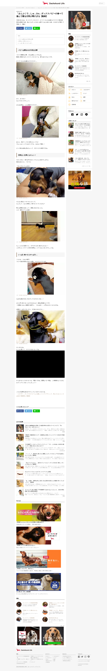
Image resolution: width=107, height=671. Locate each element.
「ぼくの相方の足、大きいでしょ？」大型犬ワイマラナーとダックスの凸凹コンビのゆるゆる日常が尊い (82, 159)
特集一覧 (62, 625)
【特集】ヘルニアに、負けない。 (23, 660)
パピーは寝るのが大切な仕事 (26, 39)
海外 (82, 101)
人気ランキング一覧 (86, 166)
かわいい (33, 7)
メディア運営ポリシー (67, 657)
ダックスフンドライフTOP (84, 661)
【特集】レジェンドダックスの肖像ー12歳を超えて (36, 657)
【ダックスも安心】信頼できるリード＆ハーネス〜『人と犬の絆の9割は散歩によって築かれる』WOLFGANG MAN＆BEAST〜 (82, 124)
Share (20, 28)
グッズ (83, 93)
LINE (36, 28)
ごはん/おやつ (85, 90)
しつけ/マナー (73, 93)
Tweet (28, 28)
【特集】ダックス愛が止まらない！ (36, 660)
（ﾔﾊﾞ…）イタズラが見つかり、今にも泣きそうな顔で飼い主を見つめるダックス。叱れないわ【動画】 (82, 150)
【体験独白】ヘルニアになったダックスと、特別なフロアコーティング (82, 141)
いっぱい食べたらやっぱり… (26, 43)
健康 (82, 97)
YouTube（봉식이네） (23, 95)
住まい (71, 97)
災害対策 (72, 104)
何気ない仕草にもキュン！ (25, 41)
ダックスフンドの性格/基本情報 (23, 657)
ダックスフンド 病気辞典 (22, 662)
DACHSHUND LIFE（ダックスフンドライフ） (28, 667)
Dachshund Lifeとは (21, 663)
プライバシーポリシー (67, 659)
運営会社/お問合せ (67, 660)
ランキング (32, 662)
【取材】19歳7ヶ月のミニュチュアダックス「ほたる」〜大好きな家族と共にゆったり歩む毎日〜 (82, 133)
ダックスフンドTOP (20, 7)
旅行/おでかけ (73, 101)
